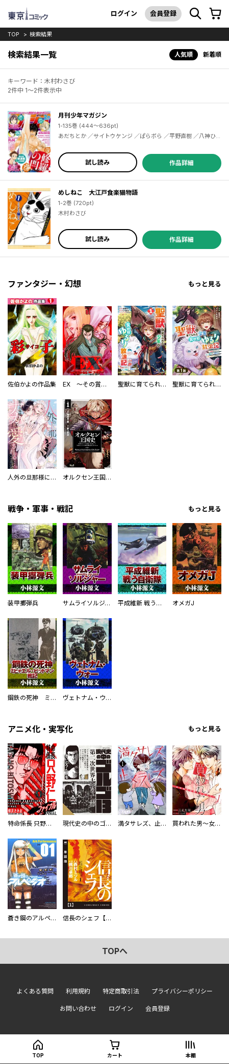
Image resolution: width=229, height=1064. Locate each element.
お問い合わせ (78, 1008)
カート (114, 1055)
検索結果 (41, 34)
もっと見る (204, 284)
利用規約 (78, 991)
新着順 (212, 54)
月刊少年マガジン (82, 115)
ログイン (124, 13)
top (13, 34)
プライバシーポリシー (182, 991)
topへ (115, 951)
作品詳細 (181, 163)
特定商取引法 (121, 991)
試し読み (97, 162)
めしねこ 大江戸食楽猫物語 (98, 192)
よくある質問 (35, 991)
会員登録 (163, 13)
